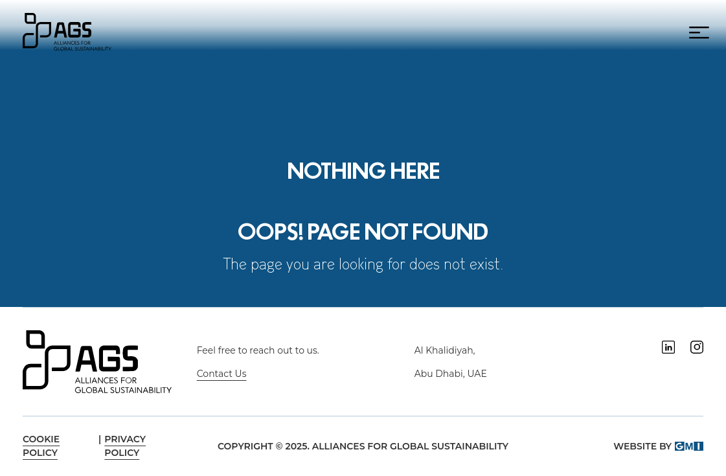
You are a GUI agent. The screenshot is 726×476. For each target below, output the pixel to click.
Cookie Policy (41, 446)
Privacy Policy (125, 446)
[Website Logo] (67, 30)
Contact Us (222, 374)
